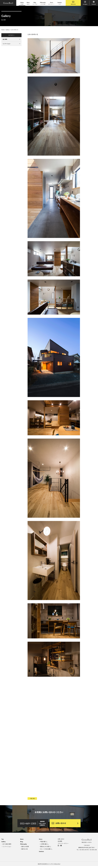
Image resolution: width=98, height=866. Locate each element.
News (21, 839)
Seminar (41, 851)
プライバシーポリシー (63, 843)
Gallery (7, 30)
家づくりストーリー (52, 3)
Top (2, 839)
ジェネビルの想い (43, 3)
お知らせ (28, 3)
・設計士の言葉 (24, 846)
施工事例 (22, 3)
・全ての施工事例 (6, 844)
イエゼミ (60, 3)
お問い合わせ (73, 3)
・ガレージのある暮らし (45, 849)
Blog (21, 841)
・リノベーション (6, 846)
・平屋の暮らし (43, 841)
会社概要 (60, 841)
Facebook (94, 3)
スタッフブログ (34, 3)
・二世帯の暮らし (44, 844)
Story (40, 839)
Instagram (85, 3)
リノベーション (6, 43)
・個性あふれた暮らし (45, 846)
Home (2, 30)
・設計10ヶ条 (24, 849)
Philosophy (23, 844)
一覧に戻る (32, 798)
